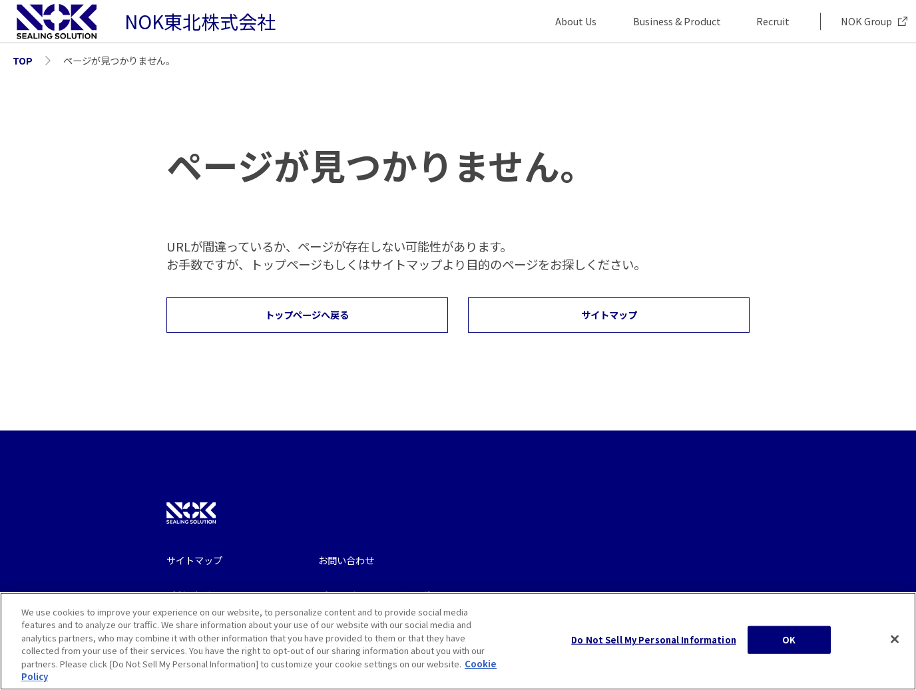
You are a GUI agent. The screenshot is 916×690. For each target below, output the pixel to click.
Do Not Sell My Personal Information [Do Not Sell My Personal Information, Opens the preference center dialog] (653, 647)
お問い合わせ (346, 560)
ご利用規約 (189, 595)
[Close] (894, 646)
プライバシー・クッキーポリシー (388, 595)
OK (789, 647)
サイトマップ (194, 560)
